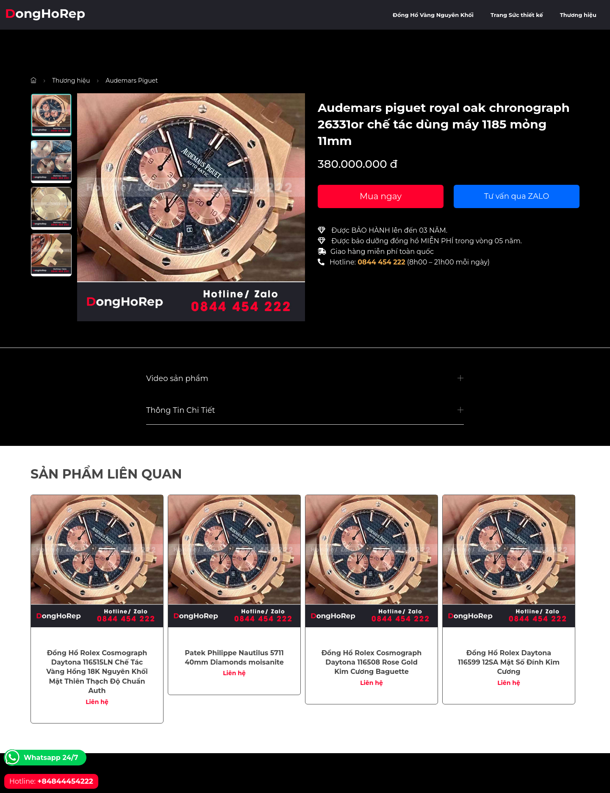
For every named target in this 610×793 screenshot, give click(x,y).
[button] (305, 378)
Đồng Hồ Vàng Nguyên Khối (433, 14)
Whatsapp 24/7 (51, 757)
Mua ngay (381, 196)
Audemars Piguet (131, 80)
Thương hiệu (578, 14)
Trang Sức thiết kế (517, 14)
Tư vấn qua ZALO (516, 196)
